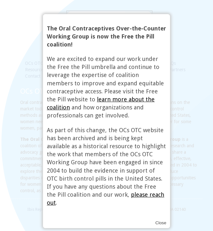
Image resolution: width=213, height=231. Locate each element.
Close (160, 222)
